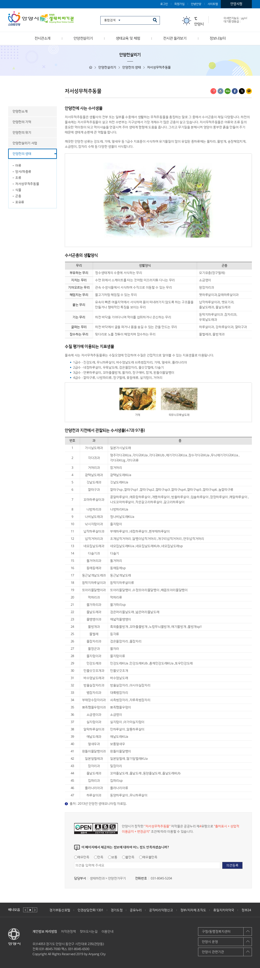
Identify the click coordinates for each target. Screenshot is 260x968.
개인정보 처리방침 (44, 931)
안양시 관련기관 (213, 952)
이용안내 (108, 931)
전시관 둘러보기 (174, 38)
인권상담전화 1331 (90, 910)
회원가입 (179, 4)
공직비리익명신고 (161, 910)
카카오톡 (249, 91)
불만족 (128, 857)
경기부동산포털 (59, 910)
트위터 (242, 91)
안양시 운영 (210, 942)
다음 (34, 910)
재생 (30, 910)
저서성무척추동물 (27, 184)
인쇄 (220, 91)
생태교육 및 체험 (128, 38)
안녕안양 (196, 4)
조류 (18, 178)
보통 (112, 857)
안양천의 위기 (22, 132)
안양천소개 (20, 111)
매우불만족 (148, 857)
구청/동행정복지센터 (216, 931)
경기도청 (117, 910)
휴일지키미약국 (223, 910)
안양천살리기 (83, 38)
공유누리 (136, 910)
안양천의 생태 (22, 154)
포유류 (19, 202)
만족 (98, 857)
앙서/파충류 (23, 171)
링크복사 (213, 91)
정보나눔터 (217, 38)
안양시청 (236, 4)
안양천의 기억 (22, 122)
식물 (18, 190)
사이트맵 (213, 4)
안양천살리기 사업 (25, 143)
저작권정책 (68, 931)
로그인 (164, 4)
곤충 (18, 196)
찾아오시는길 (89, 931)
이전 (25, 910)
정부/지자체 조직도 (193, 910)
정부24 (246, 910)
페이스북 (235, 91)
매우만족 (81, 857)
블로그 (228, 91)
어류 (18, 165)
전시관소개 (42, 38)
